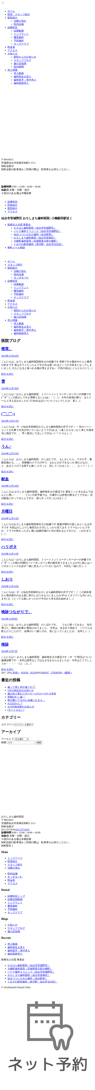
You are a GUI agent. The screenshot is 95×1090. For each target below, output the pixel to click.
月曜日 (6, 511)
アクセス (13, 50)
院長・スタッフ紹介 (19, 14)
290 (60, 672)
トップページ (15, 858)
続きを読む (7, 374)
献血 (5, 479)
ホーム (11, 11)
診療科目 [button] (13, 281)
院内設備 (19, 24)
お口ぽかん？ (15, 703)
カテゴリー (7, 724)
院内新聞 (19, 66)
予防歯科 (19, 40)
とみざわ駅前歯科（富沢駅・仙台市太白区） (39, 244)
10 (22, 672)
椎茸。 (6, 349)
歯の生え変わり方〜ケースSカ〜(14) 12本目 (32, 693)
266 (43, 672)
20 (24, 672)
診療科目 (13, 27)
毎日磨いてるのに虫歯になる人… (26, 700)
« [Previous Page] (18, 672)
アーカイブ (7, 739)
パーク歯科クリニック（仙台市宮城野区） (37, 231)
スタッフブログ (22, 60)
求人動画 (19, 73)
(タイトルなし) (16, 710)
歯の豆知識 (20, 63)
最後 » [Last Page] (68, 672)
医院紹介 (13, 17)
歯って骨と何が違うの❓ (22, 687)
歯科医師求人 (21, 83)
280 (56, 672)
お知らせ (13, 53)
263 (32, 672)
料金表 (11, 47)
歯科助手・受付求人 (25, 79)
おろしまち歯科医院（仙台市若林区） (35, 237)
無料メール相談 (16, 247)
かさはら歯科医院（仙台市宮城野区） (35, 228)
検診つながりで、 (16, 612)
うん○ (6, 446)
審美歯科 (19, 37)
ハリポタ (9, 547)
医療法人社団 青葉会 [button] (19, 224)
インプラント (21, 34)
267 (47, 672)
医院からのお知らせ (25, 57)
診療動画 (19, 30)
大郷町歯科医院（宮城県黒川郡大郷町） (36, 241)
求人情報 (13, 70)
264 (36, 672)
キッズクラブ (21, 44)
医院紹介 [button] (13, 268)
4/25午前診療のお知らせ (21, 706)
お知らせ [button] (13, 307)
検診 (5, 644)
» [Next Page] (64, 672)
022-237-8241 (22, 829)
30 (27, 672)
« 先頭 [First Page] (14, 672)
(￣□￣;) (8, 414)
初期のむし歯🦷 (17, 697)
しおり (7, 579)
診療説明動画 (15, 899)
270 (52, 672)
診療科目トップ (16, 896)
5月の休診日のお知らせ (21, 690)
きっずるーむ (21, 277)
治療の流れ (20, 21)
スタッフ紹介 (15, 264)
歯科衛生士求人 (22, 76)
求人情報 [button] (13, 320)
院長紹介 (13, 205)
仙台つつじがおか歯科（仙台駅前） (34, 234)
